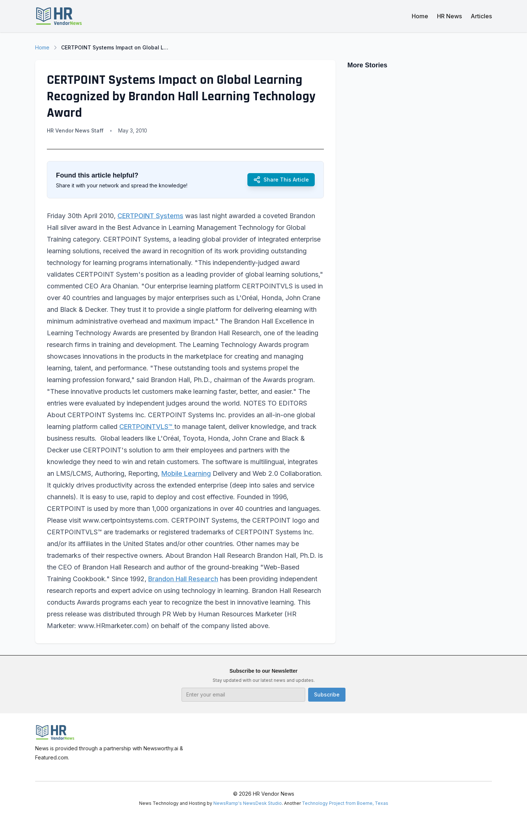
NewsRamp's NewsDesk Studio (247, 803)
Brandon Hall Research (183, 579)
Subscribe (327, 694)
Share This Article (281, 179)
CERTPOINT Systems (150, 216)
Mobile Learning (186, 473)
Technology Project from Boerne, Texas (345, 803)
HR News (449, 16)
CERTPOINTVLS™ (146, 426)
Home (420, 16)
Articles (481, 16)
